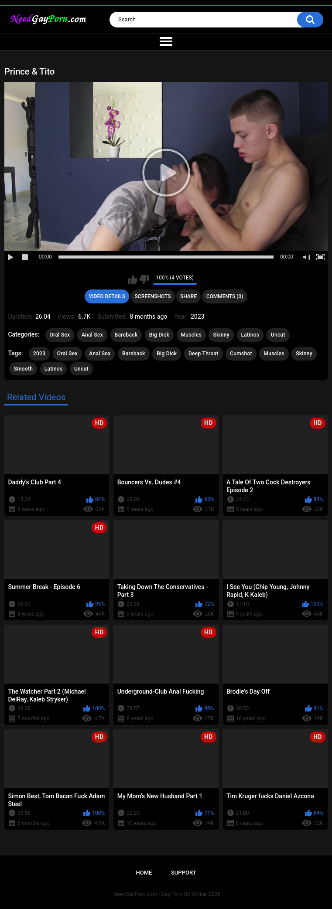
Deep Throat (203, 354)
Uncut (278, 335)
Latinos (250, 335)
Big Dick (159, 335)
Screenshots (153, 296)
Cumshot (241, 354)
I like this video (132, 279)
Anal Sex (92, 335)
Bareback (126, 335)
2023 (39, 354)
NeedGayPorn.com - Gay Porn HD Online (160, 894)
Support (183, 872)
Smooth (23, 369)
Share (188, 296)
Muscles (191, 335)
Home (144, 872)
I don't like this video (144, 279)
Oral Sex (60, 335)
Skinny (221, 335)
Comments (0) (224, 296)
